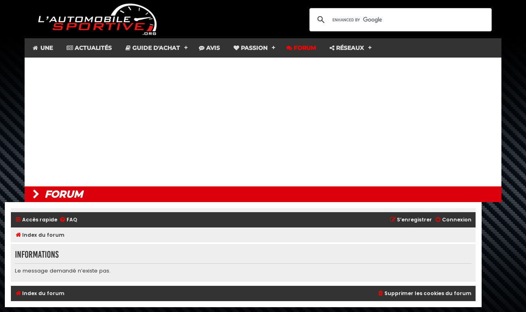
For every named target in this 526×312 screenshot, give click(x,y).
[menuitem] (68, 220)
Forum (301, 48)
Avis (209, 48)
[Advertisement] (263, 122)
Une (42, 48)
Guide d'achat (152, 48)
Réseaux (347, 48)
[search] (399, 20)
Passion (250, 48)
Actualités (89, 48)
